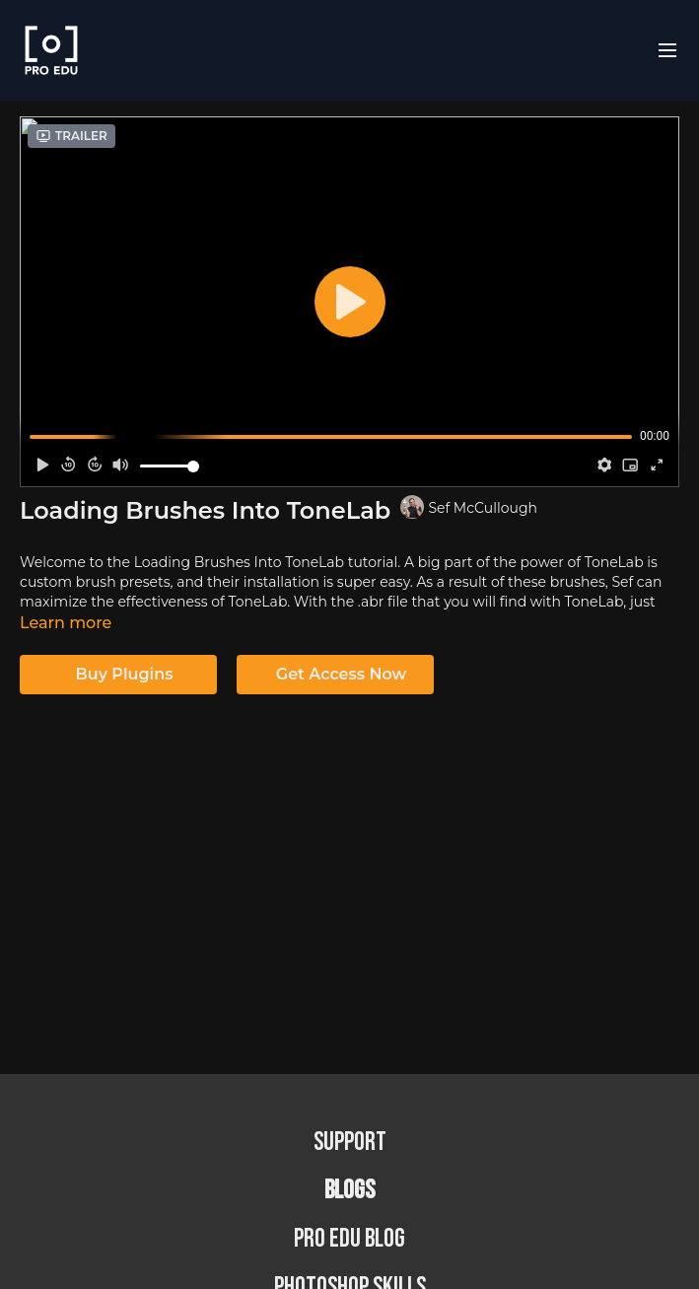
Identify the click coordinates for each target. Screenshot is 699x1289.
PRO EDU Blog (349, 1239)
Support (350, 1142)
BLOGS (349, 1191)
